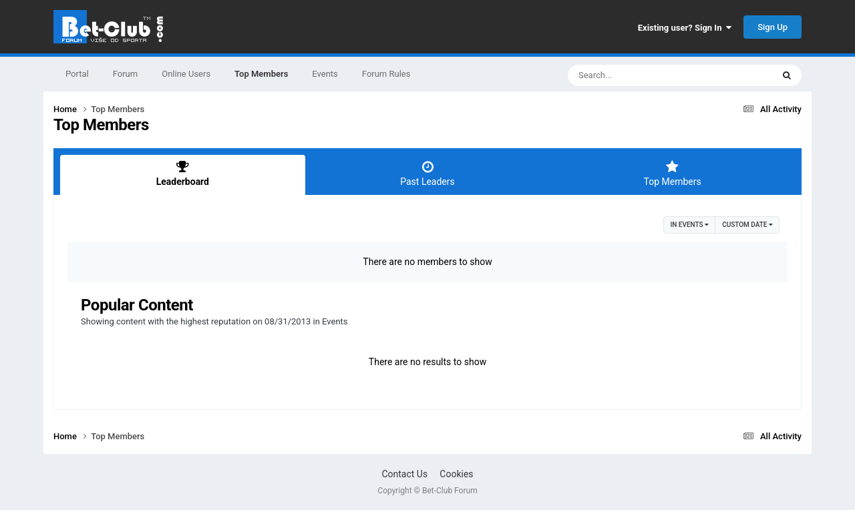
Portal (77, 74)
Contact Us (404, 474)
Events (324, 74)
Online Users (186, 74)
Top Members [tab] (672, 173)
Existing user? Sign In (684, 28)
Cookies (456, 474)
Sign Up (772, 27)
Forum (125, 74)
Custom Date (747, 224)
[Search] (636, 75)
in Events (689, 224)
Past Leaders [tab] (427, 173)
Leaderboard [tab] (182, 173)
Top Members (261, 80)
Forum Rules (386, 74)
